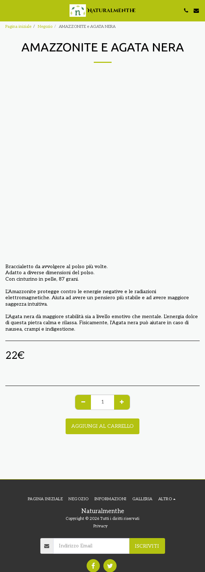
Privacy (100, 526)
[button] (8, 10)
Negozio (45, 26)
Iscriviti (147, 546)
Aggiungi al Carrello (102, 426)
